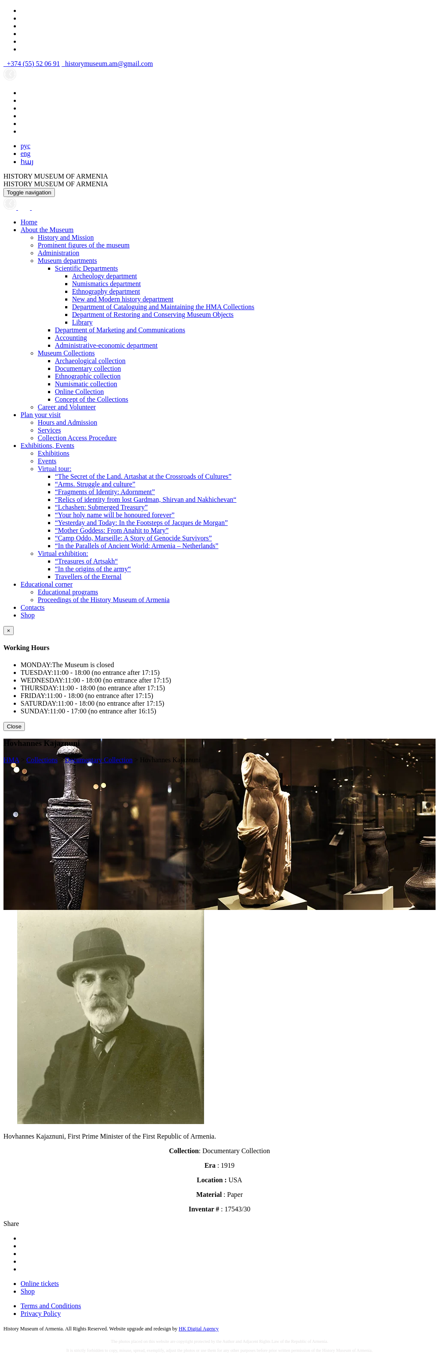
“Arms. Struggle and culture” (95, 484)
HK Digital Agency (199, 1329)
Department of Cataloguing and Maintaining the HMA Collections (163, 306)
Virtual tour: (55, 468)
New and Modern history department (122, 299)
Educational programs (68, 592)
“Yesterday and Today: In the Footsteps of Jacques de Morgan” (141, 522)
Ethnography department (106, 291)
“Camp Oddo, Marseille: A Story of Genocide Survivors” (133, 538)
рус (25, 145)
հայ (27, 161)
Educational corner (46, 584)
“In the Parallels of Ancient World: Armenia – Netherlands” (136, 545)
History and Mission (66, 237)
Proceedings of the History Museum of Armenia (104, 599)
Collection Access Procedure (77, 437)
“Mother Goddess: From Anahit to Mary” (111, 530)
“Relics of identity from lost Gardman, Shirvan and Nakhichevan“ (145, 499)
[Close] (8, 630)
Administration (58, 252)
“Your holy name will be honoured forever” (114, 515)
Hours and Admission (67, 422)
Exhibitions (53, 453)
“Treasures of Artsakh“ (86, 561)
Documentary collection (88, 368)
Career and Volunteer (67, 407)
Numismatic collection (86, 384)
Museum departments (67, 260)
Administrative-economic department (106, 345)
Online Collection (79, 391)
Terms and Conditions (51, 1305)
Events (47, 461)
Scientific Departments (86, 268)
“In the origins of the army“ (93, 569)
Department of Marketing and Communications (120, 330)
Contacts (33, 607)
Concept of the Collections (91, 399)
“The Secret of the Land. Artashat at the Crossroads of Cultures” (143, 476)
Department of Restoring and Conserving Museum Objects (153, 314)
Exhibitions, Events (47, 445)
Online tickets (40, 1283)
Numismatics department (106, 283)
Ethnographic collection (87, 376)
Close (14, 726)
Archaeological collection (90, 360)
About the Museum (47, 229)
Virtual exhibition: (63, 553)
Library (82, 322)
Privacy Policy (41, 1313)
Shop (28, 615)
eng (25, 153)
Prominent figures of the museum (83, 245)
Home (29, 222)
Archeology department (104, 276)
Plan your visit (40, 414)
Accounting (71, 337)
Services (49, 430)
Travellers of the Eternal (88, 576)
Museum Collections (66, 353)
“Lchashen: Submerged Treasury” (101, 507)
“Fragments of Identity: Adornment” (105, 491)
